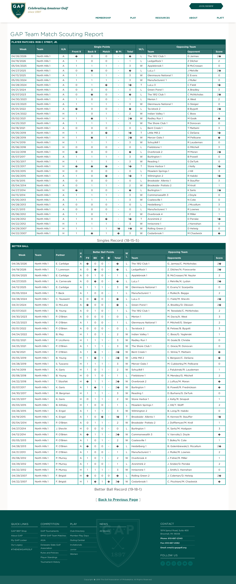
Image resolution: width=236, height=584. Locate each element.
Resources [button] (162, 17)
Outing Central (77, 540)
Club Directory (77, 531)
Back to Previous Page (118, 499)
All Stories (105, 531)
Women (74, 554)
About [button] (193, 17)
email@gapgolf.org (176, 547)
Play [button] (133, 17)
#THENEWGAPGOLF (21, 549)
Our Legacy (17, 545)
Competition (50, 524)
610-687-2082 (172, 542)
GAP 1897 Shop (19, 531)
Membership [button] (103, 17)
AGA (43, 540)
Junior (73, 549)
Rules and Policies (49, 552)
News (104, 524)
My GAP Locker (19, 540)
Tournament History (50, 562)
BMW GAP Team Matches (53, 535)
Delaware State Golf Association (50, 546)
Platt (220, 17)
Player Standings (49, 557)
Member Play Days (79, 535)
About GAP (16, 535)
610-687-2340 (175, 538)
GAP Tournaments (50, 531)
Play (73, 524)
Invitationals (76, 545)
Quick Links (19, 524)
